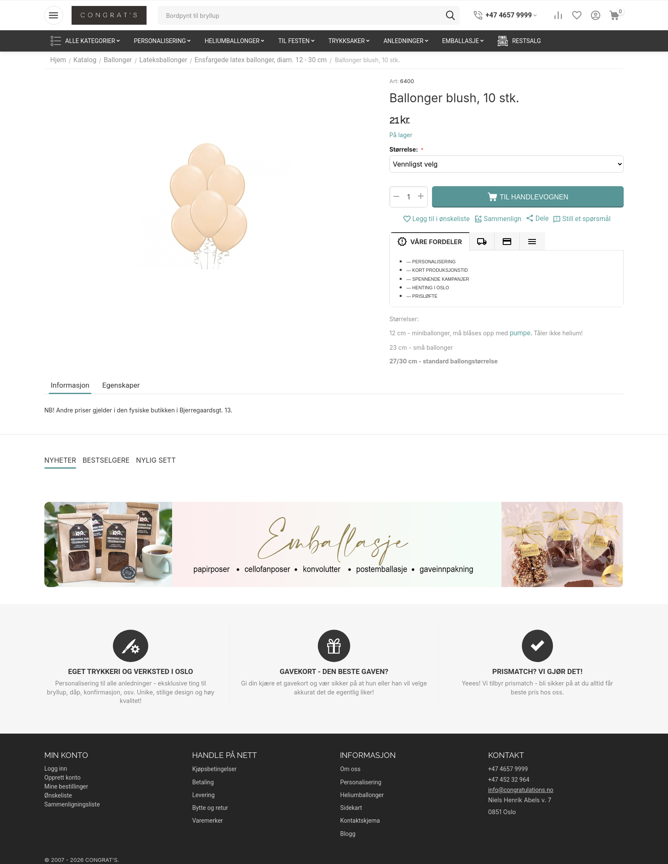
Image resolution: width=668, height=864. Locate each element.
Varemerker (207, 818)
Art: (394, 81)
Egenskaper (117, 384)
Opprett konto (62, 775)
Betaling (203, 780)
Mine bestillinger (66, 784)
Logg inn (55, 766)
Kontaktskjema (360, 818)
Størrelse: (404, 149)
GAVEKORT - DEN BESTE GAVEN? (333, 670)
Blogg (347, 832)
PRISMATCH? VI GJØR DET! (537, 670)
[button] (534, 218)
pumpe (519, 332)
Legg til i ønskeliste (442, 219)
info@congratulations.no (520, 788)
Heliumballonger (361, 793)
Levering (203, 793)
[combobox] (309, 15)
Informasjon (69, 384)
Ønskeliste (58, 793)
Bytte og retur (210, 806)
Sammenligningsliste (72, 802)
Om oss (350, 767)
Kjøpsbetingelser (214, 767)
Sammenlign (497, 219)
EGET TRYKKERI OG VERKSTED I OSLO (131, 670)
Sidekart (351, 806)
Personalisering (360, 780)
